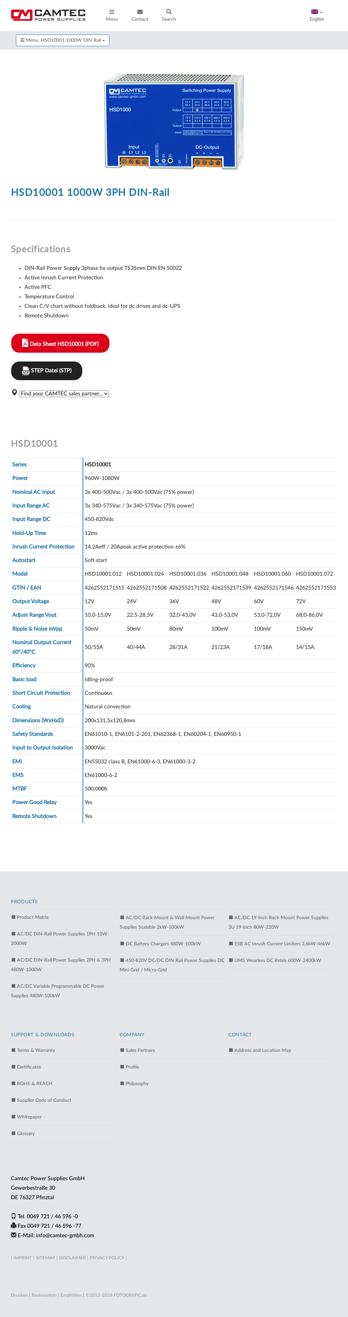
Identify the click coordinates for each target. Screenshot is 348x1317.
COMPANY (132, 1035)
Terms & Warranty (33, 1050)
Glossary (23, 1133)
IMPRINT (23, 1258)
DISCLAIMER (72, 1258)
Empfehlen (71, 1295)
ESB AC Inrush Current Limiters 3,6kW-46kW (279, 943)
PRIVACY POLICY (107, 1258)
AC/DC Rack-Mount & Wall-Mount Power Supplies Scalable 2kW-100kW (167, 922)
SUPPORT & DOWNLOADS (42, 1035)
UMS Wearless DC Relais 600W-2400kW (274, 960)
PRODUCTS (24, 901)
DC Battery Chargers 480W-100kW (160, 943)
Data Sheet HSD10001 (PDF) (60, 343)
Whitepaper (26, 1116)
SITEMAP (45, 1258)
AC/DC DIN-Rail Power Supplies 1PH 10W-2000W (60, 938)
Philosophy (134, 1083)
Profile (129, 1067)
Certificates (26, 1067)
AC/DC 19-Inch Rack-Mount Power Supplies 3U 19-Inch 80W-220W (278, 922)
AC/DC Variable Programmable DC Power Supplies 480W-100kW (57, 990)
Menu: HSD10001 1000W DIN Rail (62, 40)
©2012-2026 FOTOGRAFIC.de (116, 1295)
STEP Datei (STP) (46, 371)
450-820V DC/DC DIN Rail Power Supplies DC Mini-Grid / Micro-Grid (172, 965)
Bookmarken (44, 1295)
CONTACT (240, 1035)
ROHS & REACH (31, 1083)
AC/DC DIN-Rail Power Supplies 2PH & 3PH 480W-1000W (61, 964)
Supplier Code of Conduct (41, 1100)
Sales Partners (137, 1050)
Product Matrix (30, 917)
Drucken (19, 1295)
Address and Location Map (259, 1050)
